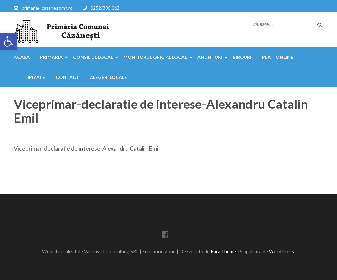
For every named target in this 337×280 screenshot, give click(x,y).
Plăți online (277, 57)
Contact (67, 77)
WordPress (281, 251)
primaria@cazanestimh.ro (47, 8)
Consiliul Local (93, 57)
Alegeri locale (108, 77)
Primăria (51, 57)
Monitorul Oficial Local (155, 57)
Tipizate (34, 77)
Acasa (22, 57)
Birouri (242, 57)
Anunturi (209, 57)
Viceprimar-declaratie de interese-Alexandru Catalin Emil (87, 148)
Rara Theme (223, 251)
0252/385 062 (105, 8)
